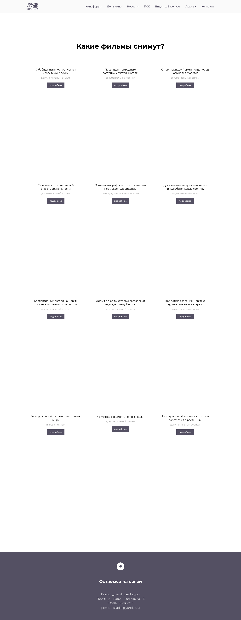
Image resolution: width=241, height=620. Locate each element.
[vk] (120, 566)
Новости (132, 6)
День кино (114, 6)
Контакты (207, 6)
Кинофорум (94, 6)
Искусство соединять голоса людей (120, 416)
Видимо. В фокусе (167, 6)
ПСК (147, 6)
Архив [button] (189, 6)
